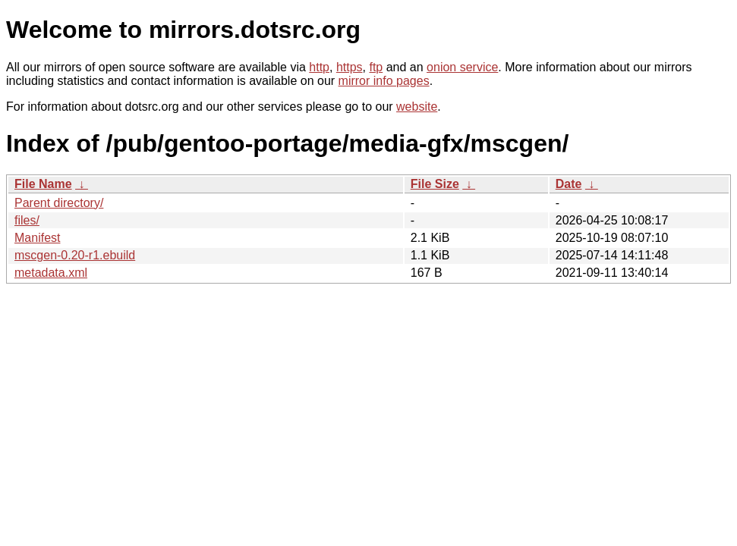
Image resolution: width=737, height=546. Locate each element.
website (416, 106)
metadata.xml (50, 272)
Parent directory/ (58, 202)
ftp (376, 67)
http (319, 67)
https (349, 67)
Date (569, 183)
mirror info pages (384, 80)
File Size (435, 183)
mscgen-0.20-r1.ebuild (74, 255)
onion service (462, 67)
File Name (43, 183)
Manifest (37, 237)
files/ (26, 220)
